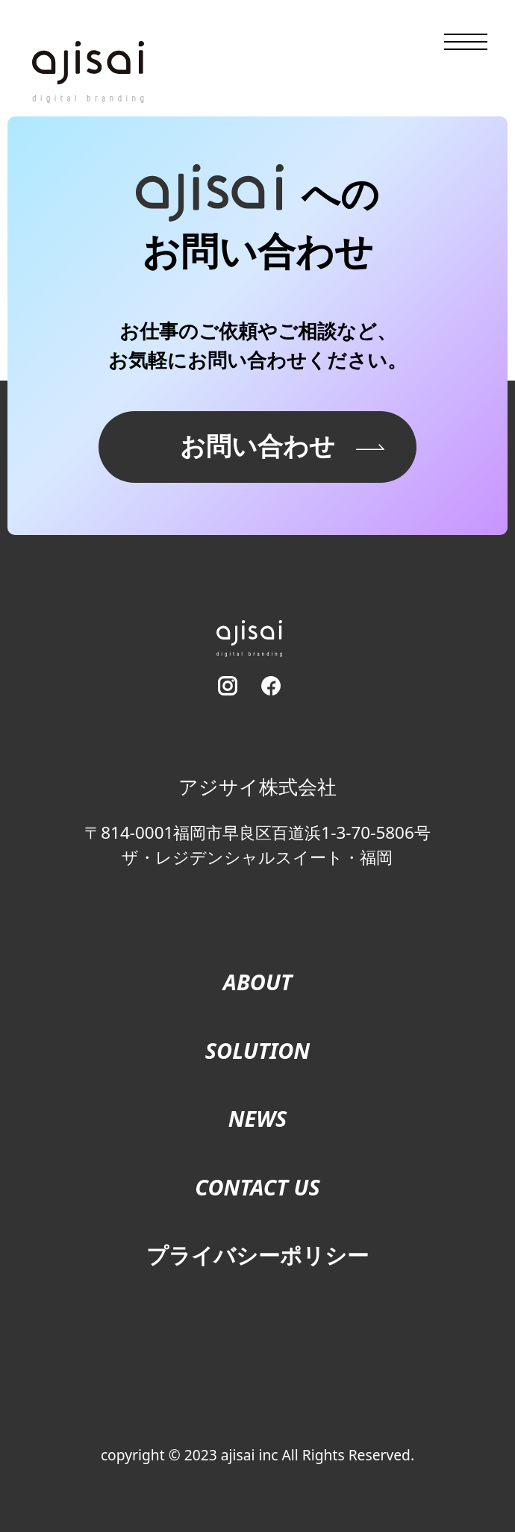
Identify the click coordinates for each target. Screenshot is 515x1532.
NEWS (257, 1118)
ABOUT (258, 981)
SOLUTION (257, 1050)
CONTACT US (257, 1186)
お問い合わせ (257, 445)
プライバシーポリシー (257, 1254)
